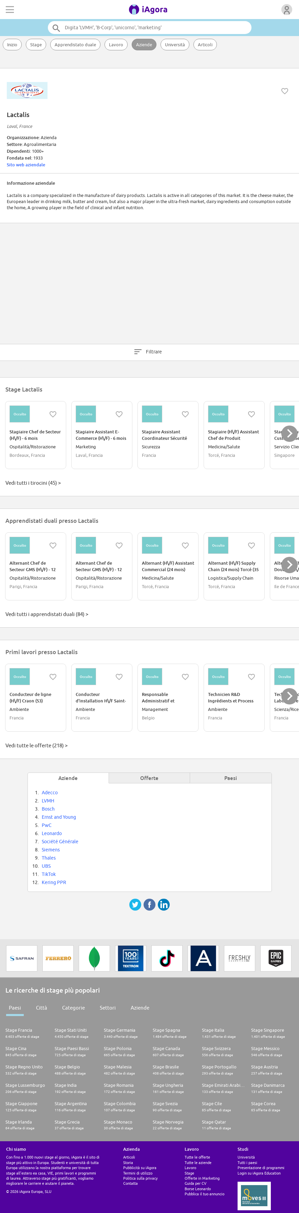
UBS (46, 866)
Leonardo (52, 833)
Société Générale (60, 841)
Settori (108, 1008)
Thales (49, 858)
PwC (47, 825)
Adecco (50, 792)
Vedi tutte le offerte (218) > (36, 745)
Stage (36, 44)
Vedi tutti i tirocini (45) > (33, 483)
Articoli (205, 44)
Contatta (130, 1183)
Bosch (48, 809)
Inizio (12, 44)
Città (41, 1008)
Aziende (144, 44)
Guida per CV (195, 1183)
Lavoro (116, 44)
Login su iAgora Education (259, 1173)
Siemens (51, 849)
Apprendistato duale (75, 44)
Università (175, 44)
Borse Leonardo (198, 1188)
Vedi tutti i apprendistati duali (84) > (46, 614)
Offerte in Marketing (202, 1178)
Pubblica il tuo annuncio (204, 1194)
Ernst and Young (59, 817)
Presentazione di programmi (261, 1167)
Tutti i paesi (247, 1162)
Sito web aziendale (26, 164)
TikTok (49, 874)
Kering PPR (54, 882)
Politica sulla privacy (140, 1178)
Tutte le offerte (197, 1157)
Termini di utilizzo (137, 1173)
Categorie (73, 1008)
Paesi (15, 1008)
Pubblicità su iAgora (139, 1167)
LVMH (48, 800)
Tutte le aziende (198, 1162)
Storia (128, 1162)
